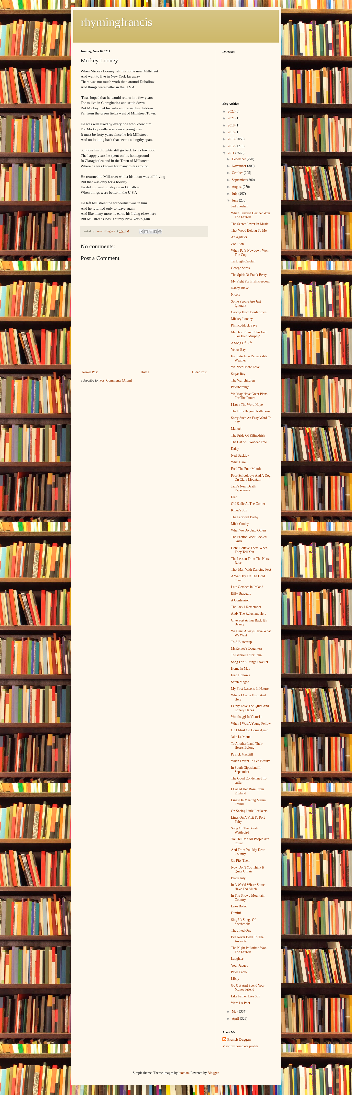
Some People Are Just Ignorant (246, 303)
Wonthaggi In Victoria (246, 717)
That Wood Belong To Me (249, 230)
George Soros (240, 268)
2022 (232, 111)
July (235, 193)
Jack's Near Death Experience (243, 488)
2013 (232, 139)
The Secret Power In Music (249, 224)
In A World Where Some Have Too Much (248, 887)
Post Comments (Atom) (115, 380)
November (239, 166)
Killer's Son (239, 510)
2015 (232, 132)
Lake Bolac (239, 906)
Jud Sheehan (239, 206)
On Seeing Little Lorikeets (249, 811)
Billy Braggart (241, 593)
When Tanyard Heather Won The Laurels (250, 215)
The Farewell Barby (244, 517)
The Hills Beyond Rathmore (250, 411)
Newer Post (90, 372)
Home (145, 372)
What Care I (239, 462)
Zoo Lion (237, 244)
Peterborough (240, 387)
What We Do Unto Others (248, 530)
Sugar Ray (238, 374)
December (239, 159)
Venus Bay (238, 349)
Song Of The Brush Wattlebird (244, 830)
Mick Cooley (240, 524)
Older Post (199, 372)
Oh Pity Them (240, 860)
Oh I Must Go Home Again (249, 730)
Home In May (240, 668)
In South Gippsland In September (246, 770)
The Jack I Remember (246, 607)
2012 (232, 146)
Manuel (236, 428)
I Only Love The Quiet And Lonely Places (250, 708)
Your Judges (239, 965)
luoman (183, 1073)
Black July (238, 878)
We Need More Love (245, 367)
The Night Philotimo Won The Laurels (248, 950)
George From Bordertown (248, 312)
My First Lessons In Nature (250, 688)
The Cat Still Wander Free (249, 442)
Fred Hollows (240, 675)
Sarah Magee (240, 682)
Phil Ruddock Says (244, 325)
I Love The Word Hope (247, 404)
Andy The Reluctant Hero (248, 613)
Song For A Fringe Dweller (249, 662)
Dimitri (236, 913)
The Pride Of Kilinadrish (248, 435)
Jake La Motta (241, 737)
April (236, 1018)
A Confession (240, 600)
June (235, 200)
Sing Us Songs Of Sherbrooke (243, 922)
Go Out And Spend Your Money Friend (247, 988)
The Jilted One (241, 930)
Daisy (235, 449)
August (237, 187)
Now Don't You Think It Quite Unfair (247, 869)
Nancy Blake (240, 288)
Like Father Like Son (245, 996)
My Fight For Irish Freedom (250, 281)
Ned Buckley (240, 455)
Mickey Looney (242, 319)
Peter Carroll (240, 972)
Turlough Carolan (243, 261)
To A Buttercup (241, 642)
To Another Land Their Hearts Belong (247, 746)
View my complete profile (240, 1046)
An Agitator (239, 237)
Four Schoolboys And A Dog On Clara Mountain (251, 478)
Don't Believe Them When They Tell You (249, 550)
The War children (243, 380)
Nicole (235, 294)
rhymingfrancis (116, 21)
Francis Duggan (239, 1039)
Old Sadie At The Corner (248, 504)
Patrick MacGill (242, 754)
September (239, 180)
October (238, 173)
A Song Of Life (241, 343)
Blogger (213, 1073)
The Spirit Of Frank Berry (249, 275)
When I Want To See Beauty (250, 761)
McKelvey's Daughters (246, 648)
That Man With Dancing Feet (251, 569)
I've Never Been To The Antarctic (247, 939)
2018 (232, 125)
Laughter (237, 958)
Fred (234, 497)
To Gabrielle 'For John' (246, 655)
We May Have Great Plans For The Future (249, 396)
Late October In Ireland (247, 587)
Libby (235, 979)
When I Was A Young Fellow (251, 723)
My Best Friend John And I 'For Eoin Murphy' (249, 334)
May (235, 1011)
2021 (232, 118)
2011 (231, 153)
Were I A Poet (240, 1003)
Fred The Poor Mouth (246, 469)
